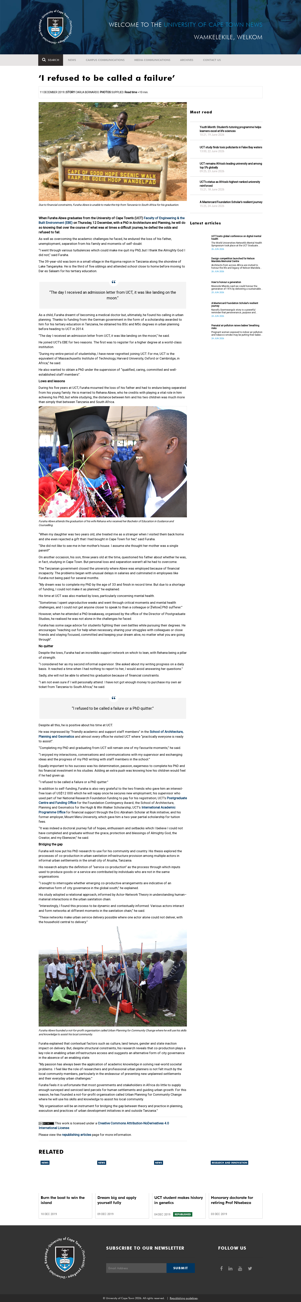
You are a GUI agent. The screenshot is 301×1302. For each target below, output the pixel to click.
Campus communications (105, 60)
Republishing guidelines (184, 1298)
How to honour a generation (226, 282)
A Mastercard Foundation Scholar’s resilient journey (231, 202)
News (72, 60)
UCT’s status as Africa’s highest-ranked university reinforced (230, 183)
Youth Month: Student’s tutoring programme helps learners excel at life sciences (230, 129)
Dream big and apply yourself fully (116, 1200)
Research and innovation (229, 1162)
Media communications (153, 60)
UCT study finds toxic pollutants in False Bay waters (231, 147)
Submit (180, 1268)
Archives (187, 60)
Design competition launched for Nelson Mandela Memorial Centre (233, 260)
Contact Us (212, 60)
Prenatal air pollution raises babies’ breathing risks (235, 327)
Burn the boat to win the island (63, 1200)
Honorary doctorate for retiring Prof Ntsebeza (232, 1200)
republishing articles (76, 1135)
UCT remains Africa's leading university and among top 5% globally (231, 165)
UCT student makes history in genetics (178, 1200)
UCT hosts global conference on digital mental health (236, 237)
